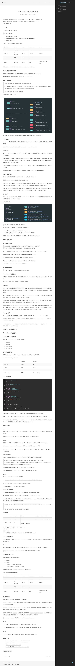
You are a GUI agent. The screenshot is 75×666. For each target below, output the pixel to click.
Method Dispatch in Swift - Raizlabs (13, 644)
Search (50, 3)
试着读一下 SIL (48, 656)
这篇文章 (5, 329)
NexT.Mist (17, 664)
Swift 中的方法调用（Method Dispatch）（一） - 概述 (17, 646)
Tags (36, 3)
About (33, 3)
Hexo (9, 664)
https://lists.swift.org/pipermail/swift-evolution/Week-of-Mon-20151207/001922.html (22, 309)
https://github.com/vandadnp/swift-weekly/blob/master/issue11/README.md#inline (23, 479)
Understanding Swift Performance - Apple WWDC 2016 (18, 641)
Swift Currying (7, 656)
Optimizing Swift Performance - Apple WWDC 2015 (17, 643)
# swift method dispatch (8, 651)
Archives (45, 3)
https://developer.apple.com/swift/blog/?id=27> (14, 550)
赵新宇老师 (14, 83)
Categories (41, 3)
